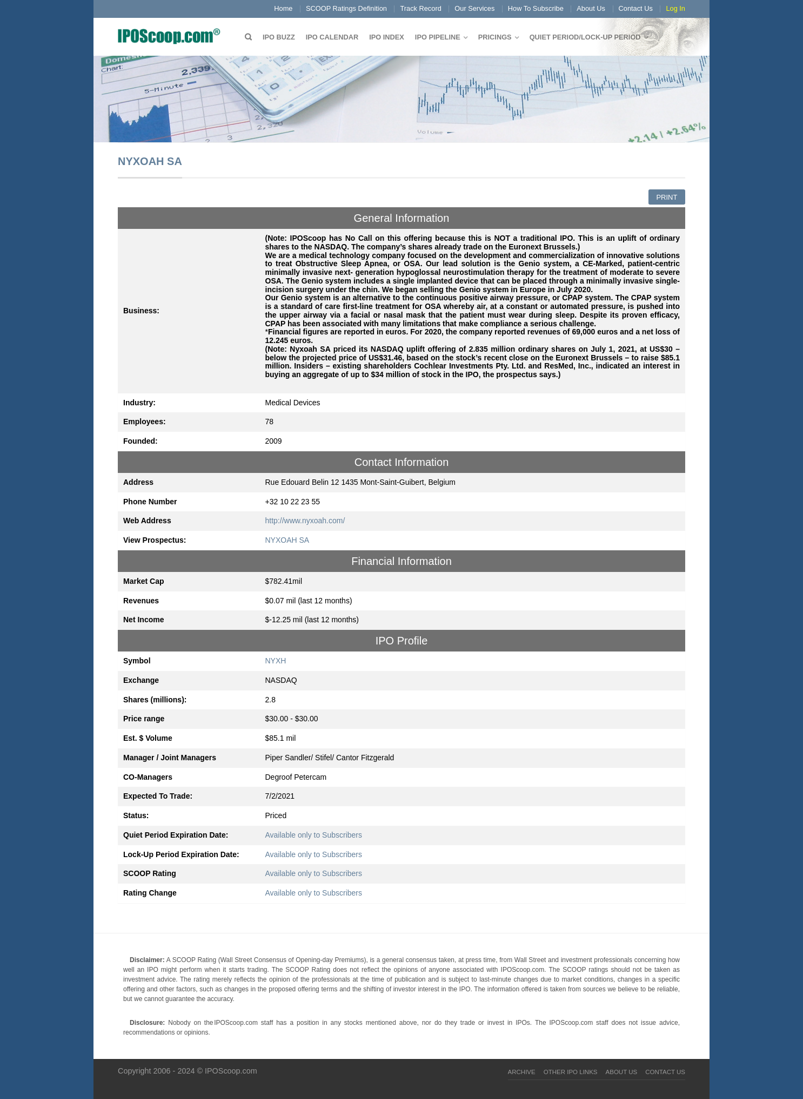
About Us (591, 8)
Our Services (474, 8)
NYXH (275, 660)
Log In (675, 8)
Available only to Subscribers (314, 835)
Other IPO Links (571, 1072)
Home (283, 8)
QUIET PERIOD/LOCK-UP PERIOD (585, 37)
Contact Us (636, 8)
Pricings (495, 37)
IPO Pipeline (437, 37)
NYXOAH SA (287, 540)
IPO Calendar (332, 37)
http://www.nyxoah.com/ (305, 520)
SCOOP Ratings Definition (346, 8)
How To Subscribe (536, 8)
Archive (522, 1072)
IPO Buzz (279, 37)
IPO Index (386, 37)
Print (666, 197)
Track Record (420, 8)
